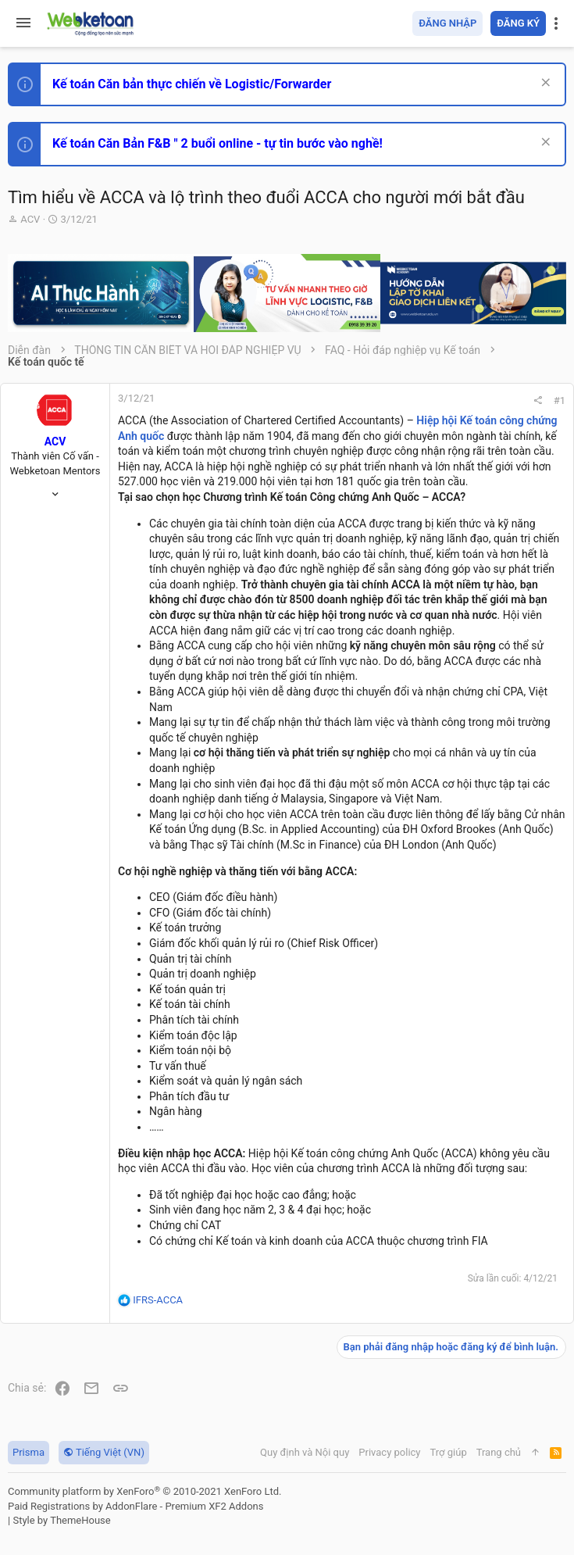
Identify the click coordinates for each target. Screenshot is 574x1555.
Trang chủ (498, 1452)
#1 (559, 400)
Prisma (28, 1452)
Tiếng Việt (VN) (103, 1452)
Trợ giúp (448, 1452)
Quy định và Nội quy (304, 1452)
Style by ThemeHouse (61, 1520)
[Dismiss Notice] (544, 84)
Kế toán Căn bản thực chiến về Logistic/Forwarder (191, 84)
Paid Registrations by (135, 1506)
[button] (23, 23)
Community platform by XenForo (144, 1491)
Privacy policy (389, 1452)
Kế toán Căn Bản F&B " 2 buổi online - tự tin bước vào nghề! (217, 143)
